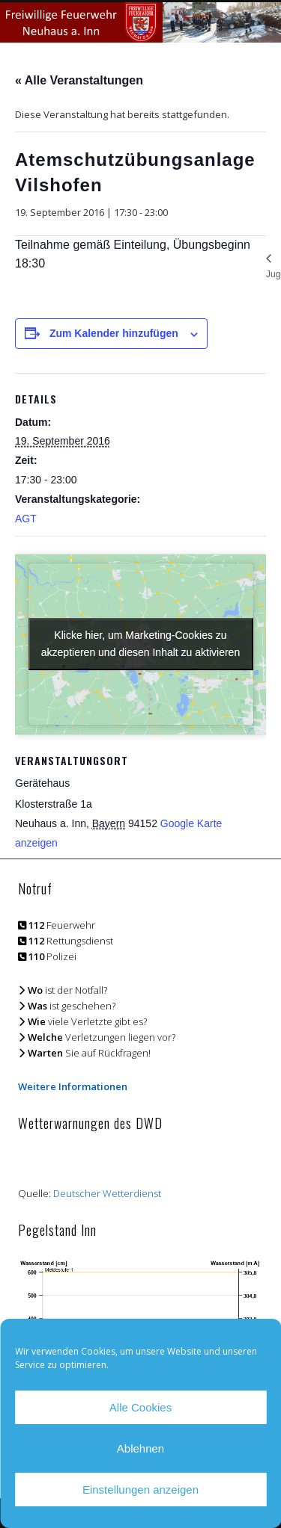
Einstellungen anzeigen (140, 1489)
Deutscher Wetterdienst (107, 1193)
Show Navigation (227, 134)
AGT (26, 519)
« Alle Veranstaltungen (79, 80)
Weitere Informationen (72, 1086)
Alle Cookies (140, 1407)
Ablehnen (140, 1448)
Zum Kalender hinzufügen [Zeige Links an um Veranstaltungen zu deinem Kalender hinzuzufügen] (113, 333)
